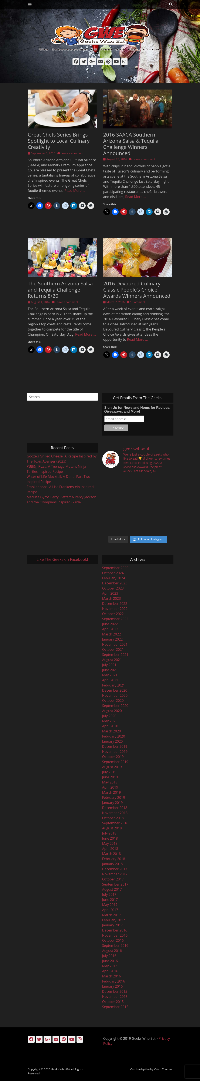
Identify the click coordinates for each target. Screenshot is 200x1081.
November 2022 (115, 608)
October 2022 (113, 613)
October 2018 (113, 818)
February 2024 (113, 578)
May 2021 (110, 675)
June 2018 (110, 838)
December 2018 (114, 807)
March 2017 (111, 915)
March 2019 (111, 792)
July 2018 (109, 833)
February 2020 (113, 736)
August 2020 (112, 710)
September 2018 (115, 823)
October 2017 (113, 879)
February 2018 (113, 858)
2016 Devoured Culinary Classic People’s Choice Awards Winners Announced (136, 289)
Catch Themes (163, 1069)
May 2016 (110, 966)
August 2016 (112, 950)
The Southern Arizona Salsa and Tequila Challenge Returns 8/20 (60, 289)
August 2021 (112, 659)
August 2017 (112, 889)
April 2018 (110, 848)
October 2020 (113, 700)
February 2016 (113, 981)
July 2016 (109, 955)
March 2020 (111, 731)
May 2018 (110, 843)
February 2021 (113, 685)
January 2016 (112, 986)
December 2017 (114, 869)
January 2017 (112, 925)
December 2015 (114, 991)
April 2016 (110, 971)
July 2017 (109, 894)
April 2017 (110, 909)
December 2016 (114, 930)
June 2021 (110, 670)
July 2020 (109, 716)
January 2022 (112, 639)
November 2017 (115, 874)
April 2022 (110, 629)
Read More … (74, 190)
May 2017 (110, 904)
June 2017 (110, 899)
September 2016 (115, 945)
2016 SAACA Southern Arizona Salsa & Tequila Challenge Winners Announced (131, 143)
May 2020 (110, 721)
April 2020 (110, 726)
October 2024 (113, 573)
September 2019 (115, 761)
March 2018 (111, 853)
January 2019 (112, 802)
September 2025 (115, 567)
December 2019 (114, 746)
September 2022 (115, 619)
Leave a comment (72, 153)
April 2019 (110, 787)
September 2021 (115, 654)
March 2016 (111, 976)
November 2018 (115, 812)
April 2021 (110, 680)
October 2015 (113, 1001)
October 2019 (113, 756)
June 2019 (110, 777)
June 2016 (110, 961)
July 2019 (109, 772)
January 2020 (112, 741)
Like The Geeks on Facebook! (62, 559)
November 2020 (115, 695)
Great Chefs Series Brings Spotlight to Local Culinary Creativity (59, 140)
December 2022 (114, 603)
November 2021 (115, 644)
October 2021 (113, 649)
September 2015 (115, 1006)
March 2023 (111, 598)
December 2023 (114, 583)
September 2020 (115, 705)
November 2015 (115, 996)
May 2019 (110, 782)
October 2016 (113, 940)
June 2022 (110, 624)
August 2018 (112, 828)
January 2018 (112, 864)
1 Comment (137, 302)
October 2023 (113, 588)
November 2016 (115, 935)
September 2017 (115, 884)
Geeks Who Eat (60, 1069)
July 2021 (109, 664)
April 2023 (110, 593)
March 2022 (111, 634)
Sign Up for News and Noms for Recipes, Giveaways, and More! (137, 409)
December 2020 (114, 690)
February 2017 (113, 920)
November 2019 (115, 751)
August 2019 (112, 767)
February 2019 (113, 797)
